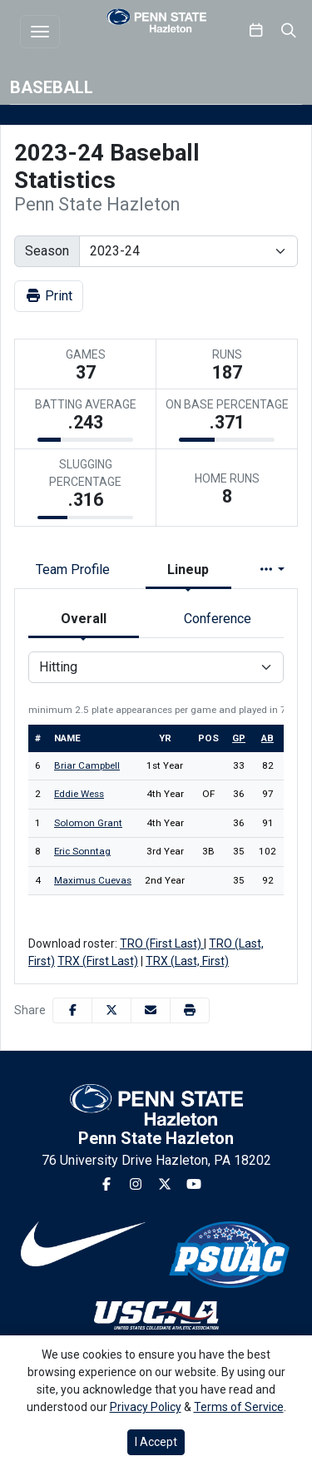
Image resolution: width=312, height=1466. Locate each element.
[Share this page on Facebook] (72, 1010)
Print (48, 296)
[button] (190, 1010)
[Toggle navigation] (40, 31)
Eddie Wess (79, 794)
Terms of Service (239, 1407)
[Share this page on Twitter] (111, 1010)
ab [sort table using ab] (267, 738)
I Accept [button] (156, 1442)
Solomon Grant (88, 823)
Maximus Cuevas (92, 880)
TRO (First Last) (162, 943)
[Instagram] (135, 1185)
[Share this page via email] (151, 1010)
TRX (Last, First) (187, 961)
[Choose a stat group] (156, 667)
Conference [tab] (217, 619)
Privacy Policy (145, 1407)
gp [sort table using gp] (238, 738)
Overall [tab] (83, 619)
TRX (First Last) (97, 961)
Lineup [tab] (188, 569)
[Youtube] (194, 1185)
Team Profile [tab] (73, 569)
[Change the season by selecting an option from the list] (188, 251)
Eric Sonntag (82, 851)
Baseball (51, 87)
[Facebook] (106, 1185)
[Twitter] (164, 1185)
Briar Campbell (87, 765)
